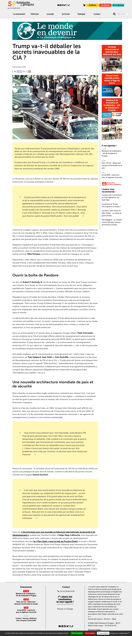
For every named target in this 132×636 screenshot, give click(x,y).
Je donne (105, 5)
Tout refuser (90, 633)
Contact (97, 14)
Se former (66, 14)
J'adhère (92, 5)
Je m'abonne (118, 5)
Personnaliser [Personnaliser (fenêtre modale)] (103, 633)
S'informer (35, 14)
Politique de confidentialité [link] (119, 633)
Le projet (50, 14)
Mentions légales (94, 630)
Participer (81, 14)
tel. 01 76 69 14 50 (14, 8)
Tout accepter (77, 633)
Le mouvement (19, 14)
